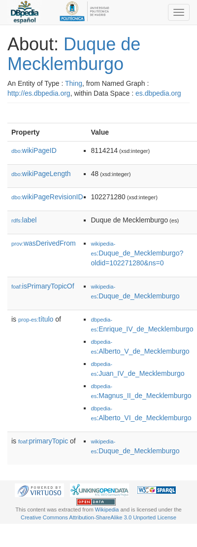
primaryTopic (43, 441)
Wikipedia (107, 509)
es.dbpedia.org (158, 93)
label (23, 220)
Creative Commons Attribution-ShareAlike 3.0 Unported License (98, 517)
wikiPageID (34, 150)
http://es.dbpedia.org (38, 93)
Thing (73, 83)
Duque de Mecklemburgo (73, 54)
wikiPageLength (41, 174)
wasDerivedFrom (43, 243)
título (35, 319)
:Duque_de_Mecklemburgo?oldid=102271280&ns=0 (137, 254)
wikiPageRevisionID (47, 197)
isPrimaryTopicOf (42, 286)
